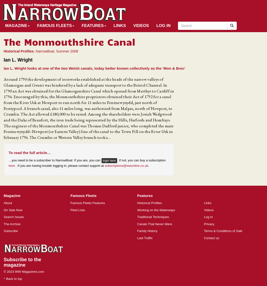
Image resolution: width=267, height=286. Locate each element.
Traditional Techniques (153, 217)
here (12, 166)
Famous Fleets (55, 25)
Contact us (211, 238)
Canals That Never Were (154, 224)
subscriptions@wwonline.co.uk (126, 166)
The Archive (12, 224)
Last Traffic (145, 238)
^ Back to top (13, 279)
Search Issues (14, 217)
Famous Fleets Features (87, 203)
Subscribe (11, 231)
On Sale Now (13, 210)
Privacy (209, 224)
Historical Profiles (149, 203)
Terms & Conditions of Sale (223, 231)
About (8, 203)
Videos (141, 25)
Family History (147, 231)
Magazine (17, 25)
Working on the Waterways (156, 210)
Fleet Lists (77, 210)
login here (109, 160)
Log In (163, 25)
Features (94, 25)
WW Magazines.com (29, 271)
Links (120, 25)
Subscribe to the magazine (22, 262)
